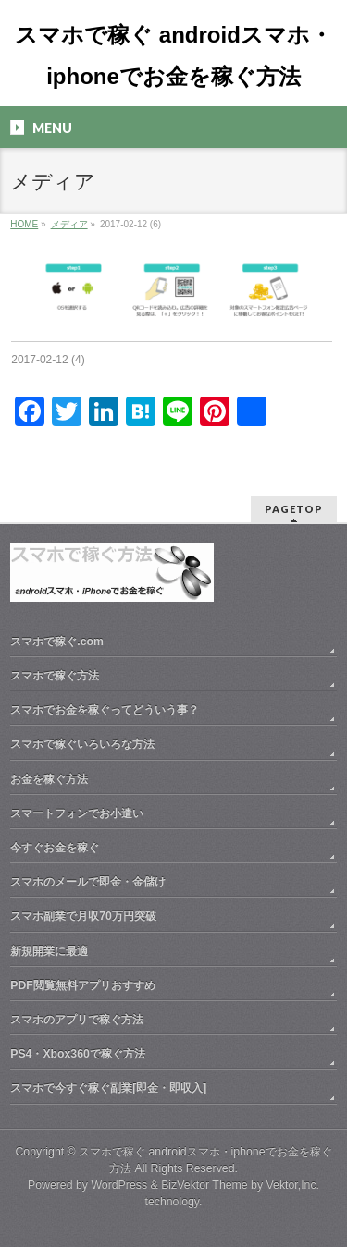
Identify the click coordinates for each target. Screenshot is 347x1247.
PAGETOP (294, 509)
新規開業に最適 (49, 951)
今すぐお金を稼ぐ (54, 847)
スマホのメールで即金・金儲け (88, 881)
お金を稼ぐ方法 (49, 779)
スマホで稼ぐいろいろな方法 (82, 744)
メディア (69, 224)
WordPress (119, 1185)
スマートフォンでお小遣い (76, 813)
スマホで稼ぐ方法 (54, 675)
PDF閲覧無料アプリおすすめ (82, 985)
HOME (24, 224)
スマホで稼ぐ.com (57, 641)
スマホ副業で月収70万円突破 (83, 916)
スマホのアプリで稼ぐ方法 (76, 1019)
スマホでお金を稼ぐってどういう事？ (104, 709)
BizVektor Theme (204, 1185)
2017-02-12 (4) (47, 359)
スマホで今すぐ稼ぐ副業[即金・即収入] (108, 1088)
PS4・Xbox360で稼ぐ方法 (77, 1053)
